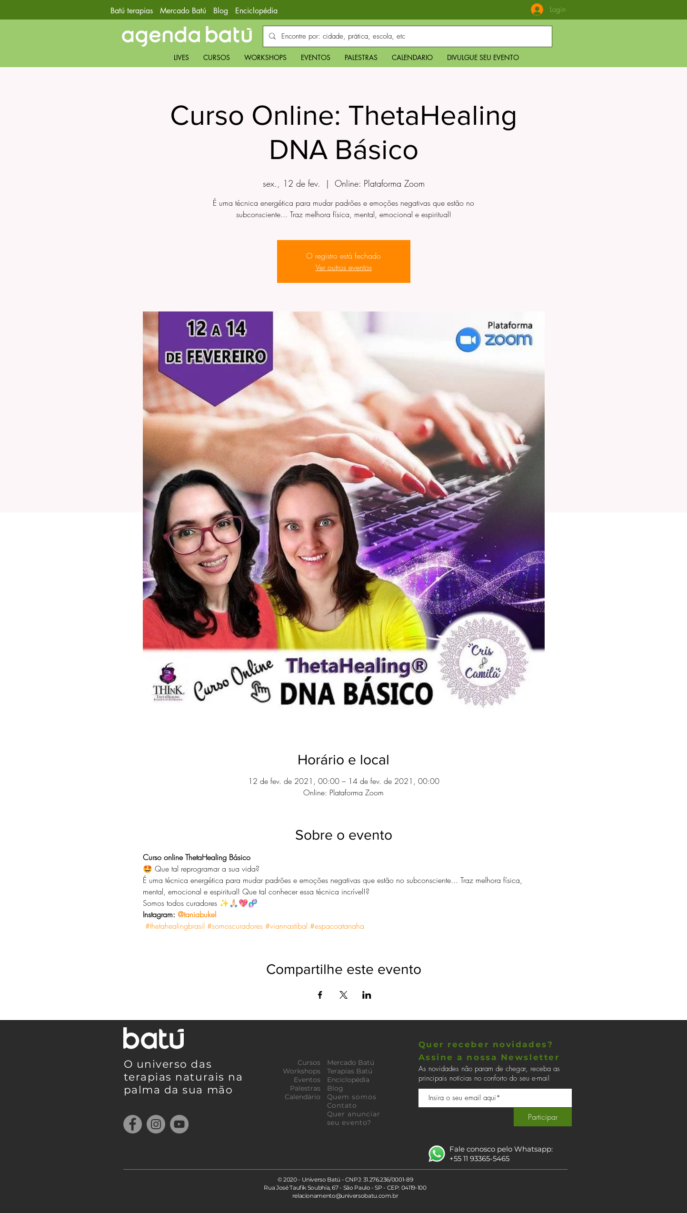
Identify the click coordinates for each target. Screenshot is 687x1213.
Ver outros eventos (344, 267)
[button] (216, 57)
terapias (150, 1077)
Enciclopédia (256, 11)
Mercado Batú (184, 11)
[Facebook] (132, 1124)
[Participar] (543, 1117)
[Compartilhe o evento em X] (343, 995)
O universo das (168, 1064)
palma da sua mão (178, 1089)
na (235, 1077)
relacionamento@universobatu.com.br (345, 1195)
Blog (220, 11)
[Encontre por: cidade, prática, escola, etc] (406, 36)
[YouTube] (179, 1124)
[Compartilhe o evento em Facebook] (320, 995)
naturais (201, 1077)
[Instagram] (156, 1124)
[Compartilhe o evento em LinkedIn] (366, 995)
